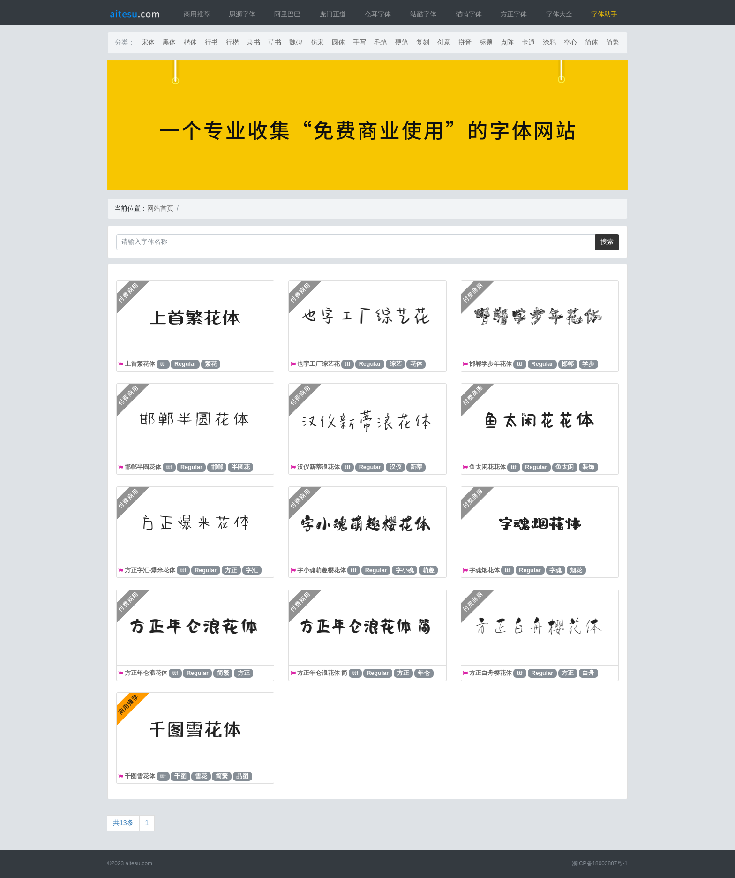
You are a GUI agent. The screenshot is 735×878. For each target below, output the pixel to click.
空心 (570, 42)
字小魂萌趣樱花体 (321, 570)
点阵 (507, 42)
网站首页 (160, 208)
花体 (416, 364)
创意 (443, 42)
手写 (359, 42)
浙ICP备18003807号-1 (600, 863)
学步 (588, 364)
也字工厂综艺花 (318, 364)
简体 (591, 42)
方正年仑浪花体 (146, 673)
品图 (242, 776)
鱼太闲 (564, 467)
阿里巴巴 (287, 14)
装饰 (588, 467)
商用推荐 (197, 14)
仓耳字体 (378, 14)
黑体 (169, 42)
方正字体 (514, 14)
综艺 (396, 364)
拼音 (465, 42)
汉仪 (396, 467)
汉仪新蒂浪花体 (318, 467)
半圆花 (241, 467)
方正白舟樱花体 (490, 673)
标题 (486, 42)
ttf (163, 364)
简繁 (612, 42)
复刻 (422, 42)
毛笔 (380, 42)
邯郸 (568, 364)
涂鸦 (549, 42)
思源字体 (242, 14)
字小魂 (405, 570)
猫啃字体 (469, 14)
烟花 (576, 570)
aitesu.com (139, 863)
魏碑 (295, 42)
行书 (211, 42)
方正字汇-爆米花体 (150, 570)
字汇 (252, 570)
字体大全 (559, 14)
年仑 (424, 673)
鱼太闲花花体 (487, 467)
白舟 (588, 673)
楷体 (190, 42)
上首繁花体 (140, 364)
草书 (274, 42)
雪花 (201, 776)
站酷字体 (423, 14)
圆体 (338, 42)
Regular (185, 364)
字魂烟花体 (484, 570)
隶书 (253, 42)
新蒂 (416, 467)
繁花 (211, 364)
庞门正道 (333, 14)
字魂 (555, 570)
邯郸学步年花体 (490, 364)
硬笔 (401, 42)
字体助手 (604, 14)
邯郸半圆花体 (143, 467)
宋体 (148, 42)
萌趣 (428, 570)
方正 (231, 570)
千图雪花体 (140, 776)
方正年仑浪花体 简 (322, 673)
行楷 (232, 42)
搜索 (607, 241)
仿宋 (317, 42)
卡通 (528, 42)
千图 (180, 776)
